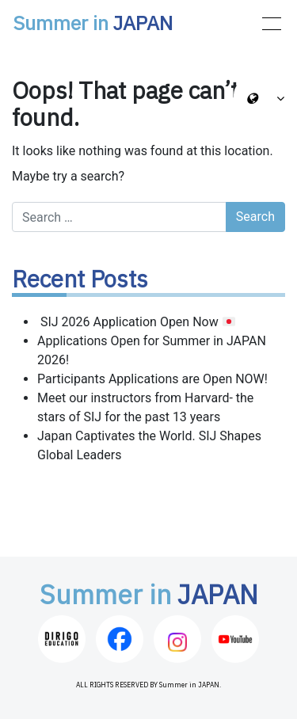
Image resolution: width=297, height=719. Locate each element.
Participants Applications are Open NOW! (152, 378)
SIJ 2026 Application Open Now (136, 321)
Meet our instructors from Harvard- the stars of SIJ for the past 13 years (145, 407)
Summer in (93, 24)
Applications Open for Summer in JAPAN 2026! (151, 350)
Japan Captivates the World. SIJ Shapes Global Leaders (149, 445)
